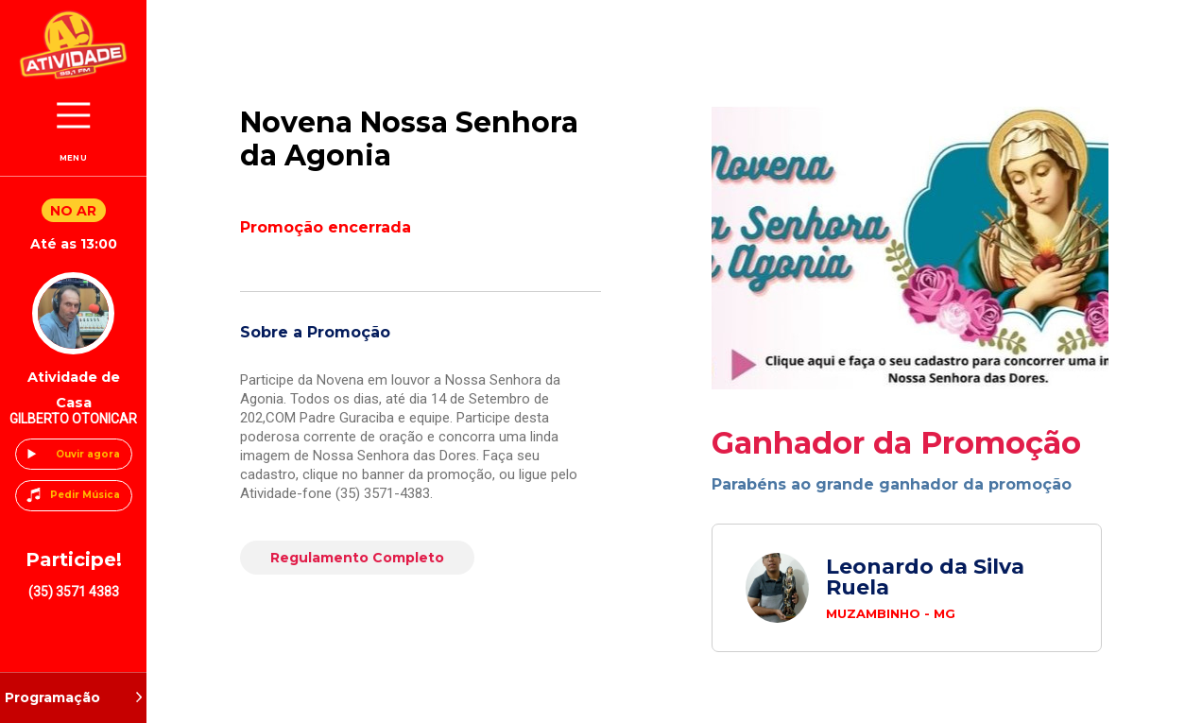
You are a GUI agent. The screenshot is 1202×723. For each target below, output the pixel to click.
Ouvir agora (88, 454)
